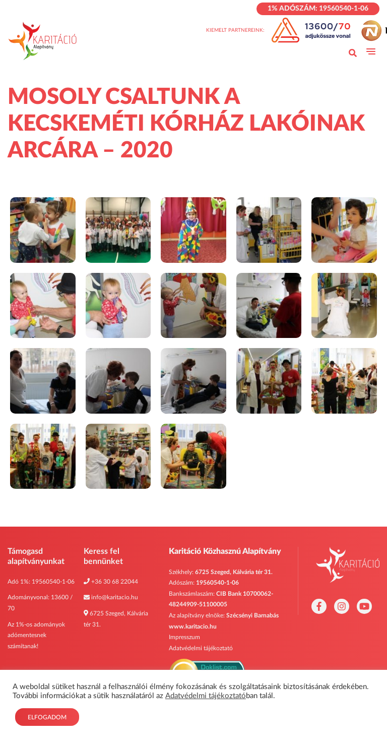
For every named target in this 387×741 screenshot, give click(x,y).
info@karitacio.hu (114, 597)
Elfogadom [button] (47, 717)
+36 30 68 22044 (114, 582)
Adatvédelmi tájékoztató (201, 648)
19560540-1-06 (53, 582)
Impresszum (184, 637)
